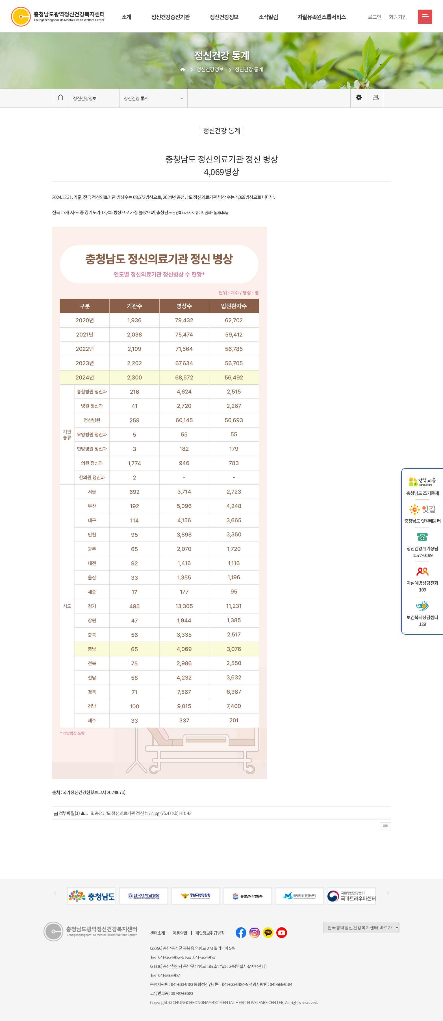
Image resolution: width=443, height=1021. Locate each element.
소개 (126, 17)
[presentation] (55, 893)
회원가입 (398, 16)
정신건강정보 (224, 17)
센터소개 (157, 933)
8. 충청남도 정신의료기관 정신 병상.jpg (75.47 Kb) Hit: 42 (141, 813)
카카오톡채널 (268, 932)
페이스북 (241, 932)
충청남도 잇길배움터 (422, 520)
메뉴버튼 (425, 17)
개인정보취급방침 (210, 933)
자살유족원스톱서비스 (321, 17)
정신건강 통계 (249, 69)
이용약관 (180, 933)
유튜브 (281, 932)
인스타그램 (254, 932)
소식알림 (268, 17)
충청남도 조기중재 (422, 493)
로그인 (374, 16)
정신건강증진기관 (170, 17)
